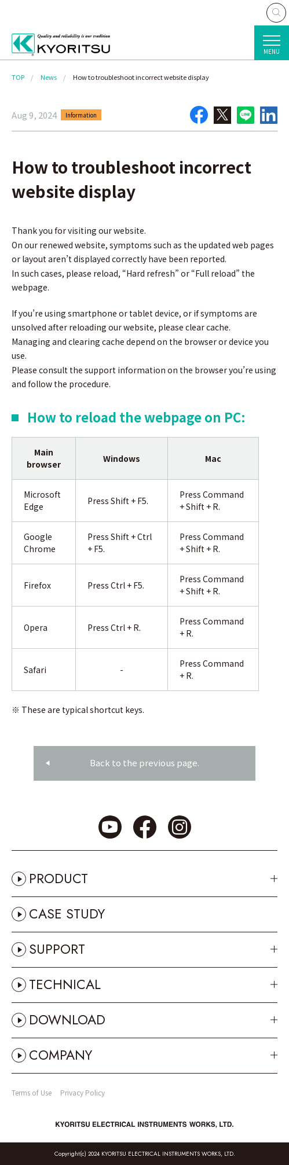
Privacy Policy (82, 1092)
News (49, 77)
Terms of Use (32, 1092)
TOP (18, 77)
